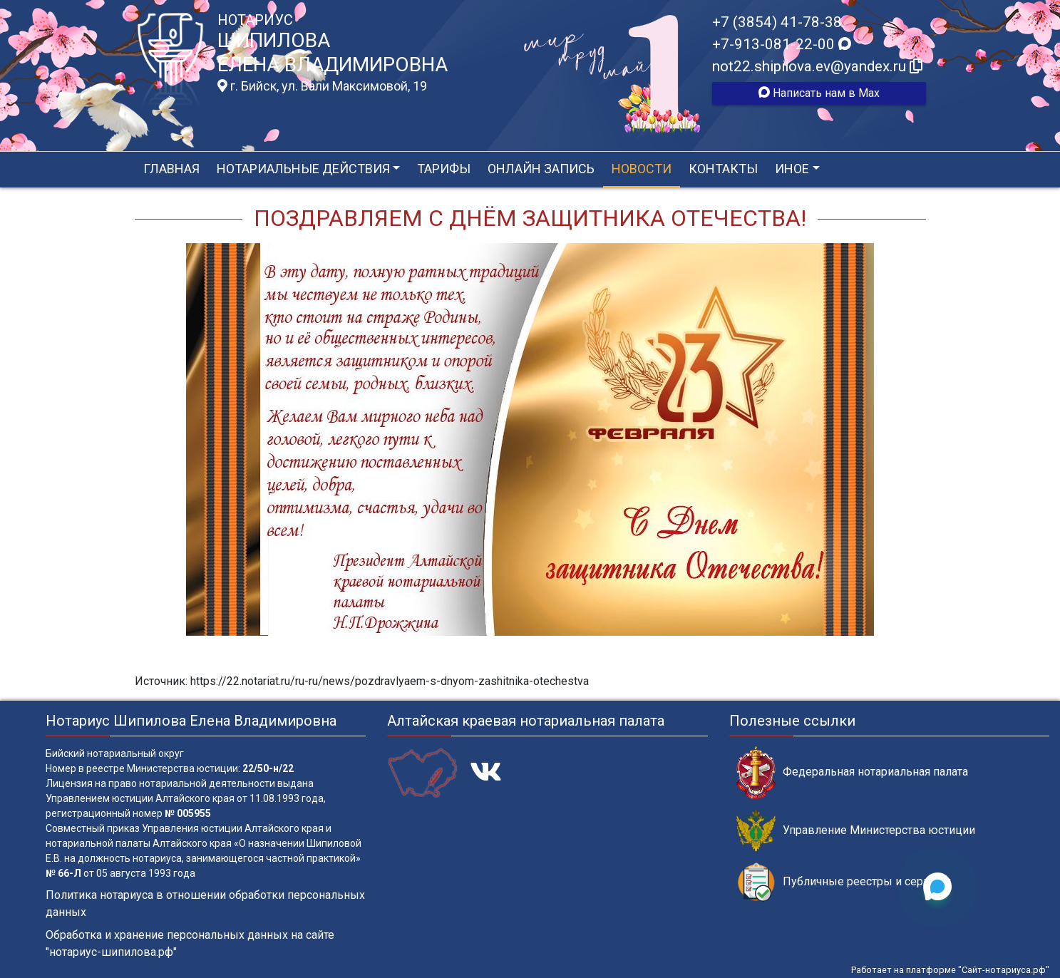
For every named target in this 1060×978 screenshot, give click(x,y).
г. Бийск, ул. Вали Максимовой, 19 (322, 86)
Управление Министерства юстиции (855, 831)
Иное (792, 168)
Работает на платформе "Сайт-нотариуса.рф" (950, 969)
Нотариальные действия (303, 168)
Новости (641, 168)
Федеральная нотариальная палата (852, 772)
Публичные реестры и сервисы (844, 882)
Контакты (723, 168)
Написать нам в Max (819, 93)
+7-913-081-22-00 (781, 44)
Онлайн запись (541, 168)
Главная (171, 168)
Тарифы (443, 168)
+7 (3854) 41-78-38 (777, 22)
